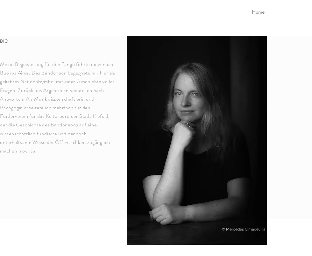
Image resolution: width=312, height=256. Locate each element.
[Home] (257, 12)
